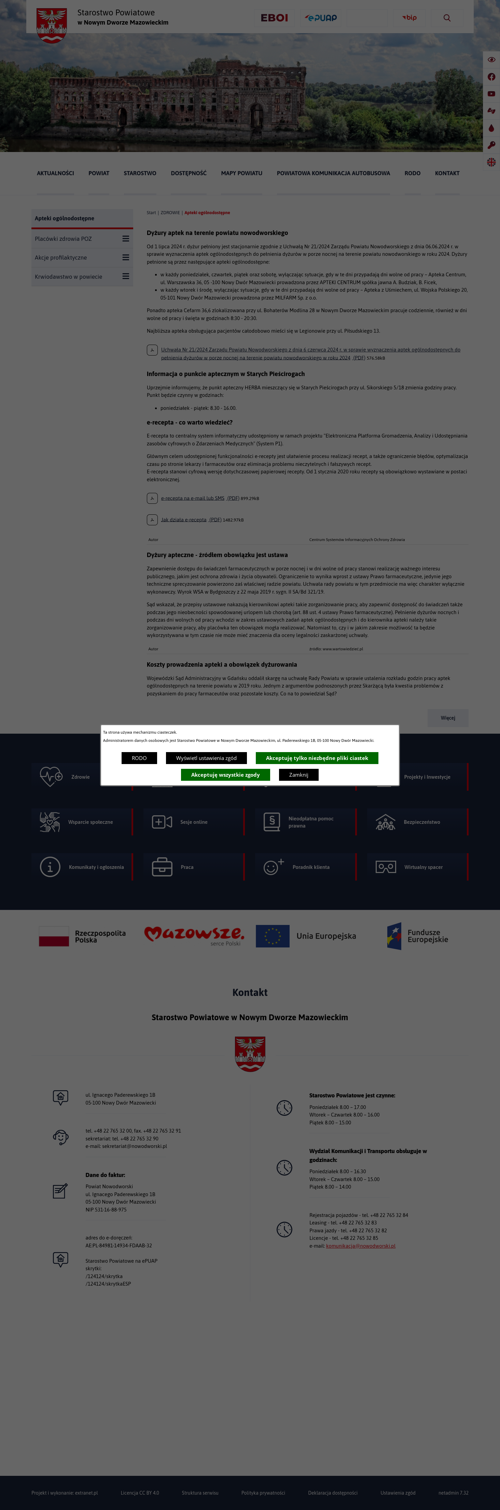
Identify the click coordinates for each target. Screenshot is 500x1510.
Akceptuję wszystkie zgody (225, 774)
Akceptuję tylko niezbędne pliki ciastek (317, 757)
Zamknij (298, 774)
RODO (139, 757)
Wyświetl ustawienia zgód (206, 757)
